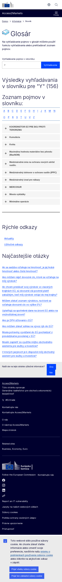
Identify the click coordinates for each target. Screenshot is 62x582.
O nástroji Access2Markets (15, 425)
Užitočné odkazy (13, 244)
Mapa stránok (9, 430)
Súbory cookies (10, 512)
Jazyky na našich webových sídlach (20, 507)
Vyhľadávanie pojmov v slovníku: (18, 59)
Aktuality (9, 238)
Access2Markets (10, 383)
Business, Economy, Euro (15, 449)
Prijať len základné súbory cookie (26, 576)
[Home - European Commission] (21, 466)
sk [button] (49, 4)
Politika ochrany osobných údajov (19, 518)
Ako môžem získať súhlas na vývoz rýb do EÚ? (27, 326)
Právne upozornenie (12, 523)
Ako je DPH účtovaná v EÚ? (17, 320)
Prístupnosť (8, 529)
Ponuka (56, 13)
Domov (5, 21)
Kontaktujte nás (46, 475)
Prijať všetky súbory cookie (23, 569)
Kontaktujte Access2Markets (16, 412)
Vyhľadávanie (56, 4)
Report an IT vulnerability (15, 501)
